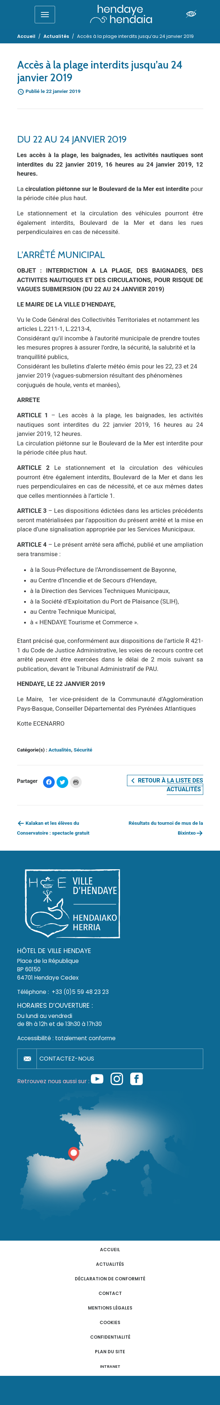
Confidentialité (110, 1337)
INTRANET (110, 1366)
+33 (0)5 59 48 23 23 (80, 992)
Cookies (110, 1322)
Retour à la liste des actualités (166, 785)
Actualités (60, 750)
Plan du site (110, 1352)
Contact (110, 1293)
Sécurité (83, 750)
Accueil (110, 1249)
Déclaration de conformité (110, 1279)
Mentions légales (110, 1308)
